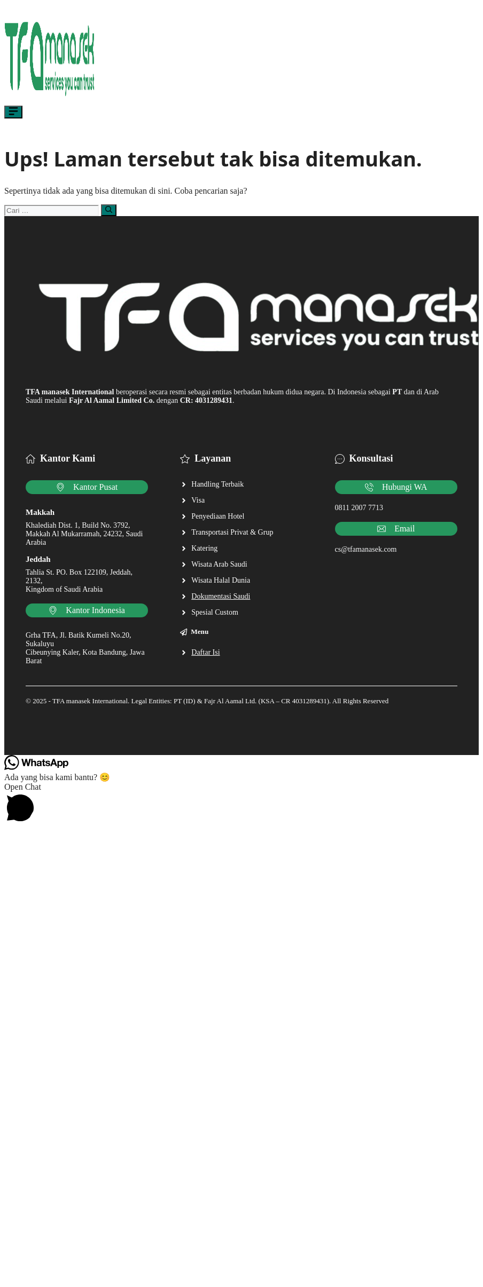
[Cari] (108, 210)
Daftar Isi (205, 652)
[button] (241, 804)
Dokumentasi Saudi (220, 596)
